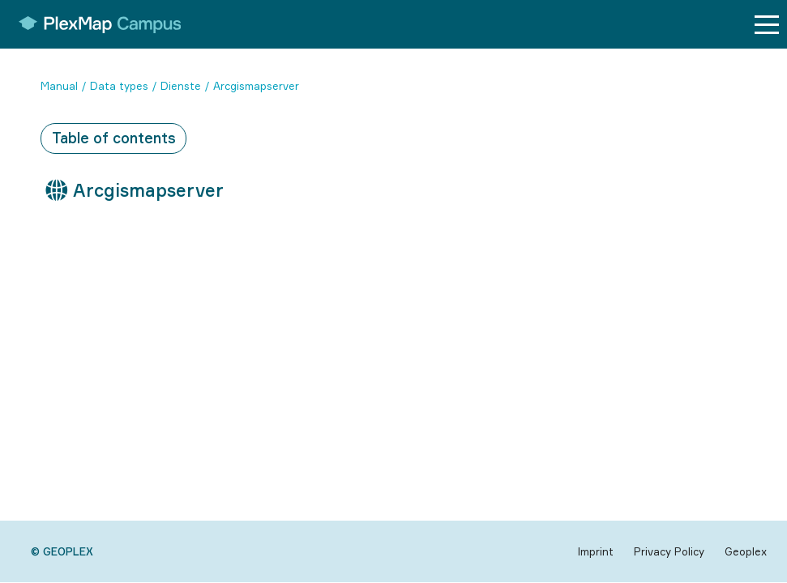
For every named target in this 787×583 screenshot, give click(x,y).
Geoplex (746, 551)
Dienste (180, 85)
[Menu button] (767, 24)
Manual (59, 85)
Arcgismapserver (256, 85)
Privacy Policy (669, 551)
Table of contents (114, 138)
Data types (119, 85)
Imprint (596, 551)
